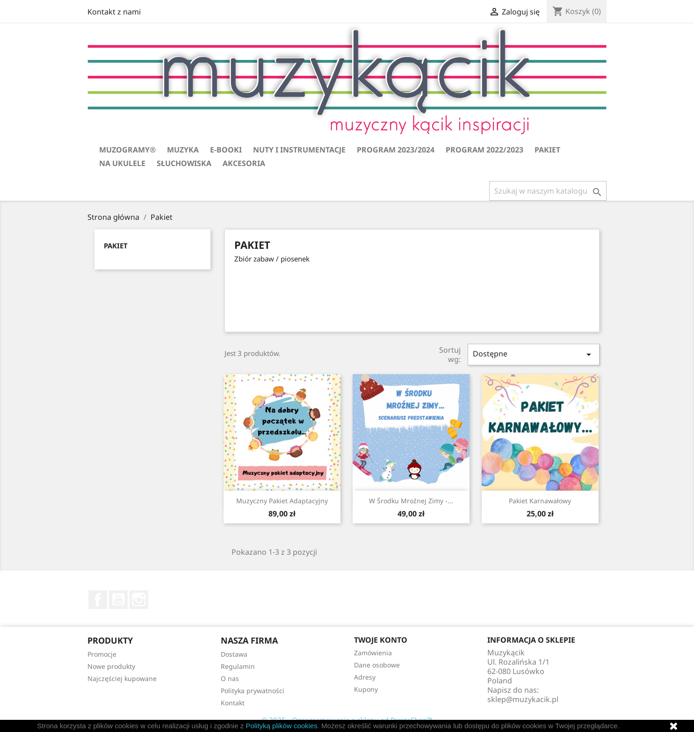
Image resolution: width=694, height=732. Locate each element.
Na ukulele (122, 163)
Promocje (101, 654)
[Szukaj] (548, 191)
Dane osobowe (377, 664)
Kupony (366, 689)
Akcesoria (244, 163)
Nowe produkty (111, 666)
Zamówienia (373, 652)
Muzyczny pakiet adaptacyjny (282, 500)
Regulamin (238, 666)
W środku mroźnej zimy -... (411, 500)
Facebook (97, 599)
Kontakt (233, 702)
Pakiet (547, 150)
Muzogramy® (127, 150)
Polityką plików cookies (281, 726)
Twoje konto (380, 640)
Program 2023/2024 (395, 150)
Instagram (139, 599)
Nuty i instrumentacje (299, 150)
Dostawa (234, 654)
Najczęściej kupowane (122, 678)
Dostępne (533, 354)
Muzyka (183, 150)
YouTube (118, 599)
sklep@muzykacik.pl (522, 699)
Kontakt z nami (114, 12)
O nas (230, 678)
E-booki (226, 150)
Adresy (365, 677)
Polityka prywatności (252, 690)
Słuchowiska (184, 163)
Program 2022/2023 (484, 150)
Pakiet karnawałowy (540, 500)
